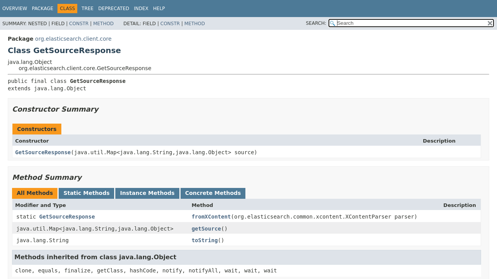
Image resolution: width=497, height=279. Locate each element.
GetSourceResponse (43, 152)
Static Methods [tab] (86, 193)
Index (141, 8)
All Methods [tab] (35, 193)
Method (103, 23)
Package (42, 8)
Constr (79, 23)
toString (204, 240)
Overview (14, 8)
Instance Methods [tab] (147, 193)
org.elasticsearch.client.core (73, 39)
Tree (88, 8)
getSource (206, 229)
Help (159, 8)
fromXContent (211, 217)
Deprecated (113, 8)
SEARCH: (316, 23)
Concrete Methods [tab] (213, 193)
